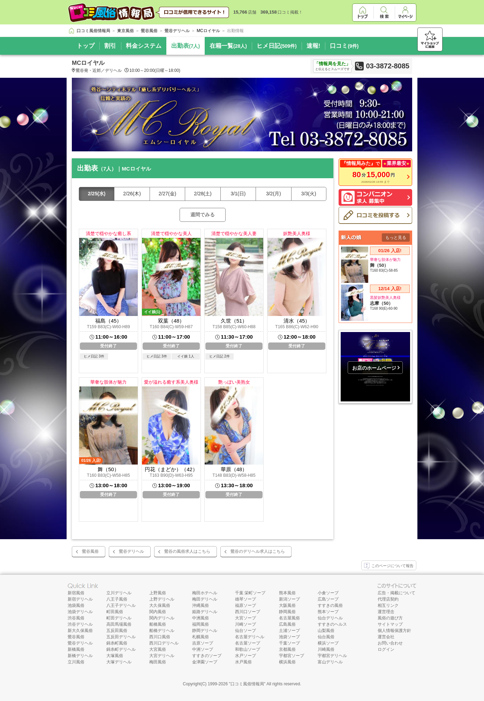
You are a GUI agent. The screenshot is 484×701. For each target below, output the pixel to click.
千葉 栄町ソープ (250, 592)
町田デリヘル (118, 618)
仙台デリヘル (330, 618)
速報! (313, 46)
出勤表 (185, 46)
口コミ (344, 46)
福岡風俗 (200, 624)
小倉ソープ (328, 592)
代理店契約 (388, 599)
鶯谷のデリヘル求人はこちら (257, 551)
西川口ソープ (247, 611)
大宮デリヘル (161, 655)
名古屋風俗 (289, 618)
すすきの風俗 (330, 605)
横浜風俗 (287, 661)
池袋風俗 (76, 605)
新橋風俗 (76, 649)
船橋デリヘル (161, 630)
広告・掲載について (396, 592)
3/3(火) (308, 193)
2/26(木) (132, 193)
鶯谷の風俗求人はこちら (187, 551)
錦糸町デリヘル (121, 649)
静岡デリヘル (204, 630)
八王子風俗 (116, 599)
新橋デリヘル (80, 655)
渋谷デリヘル (80, 624)
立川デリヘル (118, 592)
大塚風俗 (114, 655)
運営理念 (386, 611)
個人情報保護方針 (394, 630)
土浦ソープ (289, 630)
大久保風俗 (159, 605)
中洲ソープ (202, 649)
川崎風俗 (326, 649)
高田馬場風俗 (118, 624)
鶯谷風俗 (90, 551)
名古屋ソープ (247, 643)
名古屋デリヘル (249, 636)
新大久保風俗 (80, 630)
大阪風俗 (287, 605)
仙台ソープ (245, 630)
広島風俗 (287, 624)
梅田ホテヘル (204, 592)
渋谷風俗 (76, 618)
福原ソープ (245, 605)
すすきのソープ (206, 655)
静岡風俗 (287, 611)
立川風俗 (76, 661)
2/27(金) (167, 193)
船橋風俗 (157, 624)
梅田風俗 (157, 661)
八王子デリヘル (121, 605)
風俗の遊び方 (390, 618)
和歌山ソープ (247, 649)
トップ (85, 46)
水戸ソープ (245, 655)
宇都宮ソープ (291, 655)
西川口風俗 (159, 636)
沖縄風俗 (200, 605)
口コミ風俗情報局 (247, 683)
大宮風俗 (157, 649)
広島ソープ (328, 599)
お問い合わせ (390, 643)
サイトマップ (390, 624)
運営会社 (386, 636)
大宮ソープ (245, 618)
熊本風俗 (287, 592)
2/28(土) (203, 193)
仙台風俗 (326, 636)
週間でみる (202, 214)
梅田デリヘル (204, 599)
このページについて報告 (389, 566)
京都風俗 (287, 649)
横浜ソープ (328, 643)
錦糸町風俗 (116, 643)
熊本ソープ (328, 611)
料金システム (143, 46)
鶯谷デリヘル (131, 551)
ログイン (386, 649)
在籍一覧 (228, 46)
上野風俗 (157, 592)
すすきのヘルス (332, 624)
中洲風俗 (200, 618)
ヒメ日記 (277, 46)
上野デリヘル (161, 599)
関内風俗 (157, 611)
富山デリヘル (330, 661)
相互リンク (388, 605)
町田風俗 (114, 611)
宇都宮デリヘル (332, 655)
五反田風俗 (116, 630)
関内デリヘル (161, 618)
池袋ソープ (289, 636)
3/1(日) (238, 193)
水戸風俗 (243, 661)
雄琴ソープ (245, 599)
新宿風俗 (76, 592)
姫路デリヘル (204, 611)
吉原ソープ (202, 643)
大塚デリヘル (118, 661)
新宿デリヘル (80, 599)
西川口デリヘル (164, 643)
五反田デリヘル (121, 636)
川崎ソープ (245, 624)
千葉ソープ (289, 643)
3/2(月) (273, 193)
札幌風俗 (200, 636)
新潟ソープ (289, 599)
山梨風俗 (326, 630)
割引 (110, 46)
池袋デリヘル (80, 611)
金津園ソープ (204, 661)
